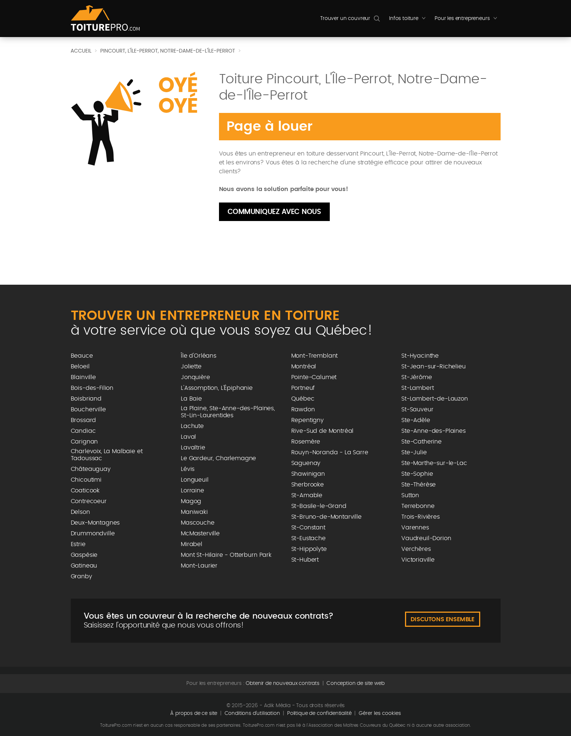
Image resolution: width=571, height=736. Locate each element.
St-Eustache (308, 538)
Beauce (82, 356)
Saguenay (306, 463)
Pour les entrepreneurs (467, 20)
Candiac (83, 431)
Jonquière (195, 377)
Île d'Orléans (198, 356)
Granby (81, 576)
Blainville (83, 377)
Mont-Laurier (199, 566)
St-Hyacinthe (420, 356)
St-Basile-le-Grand (318, 506)
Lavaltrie (193, 448)
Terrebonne (417, 506)
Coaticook (85, 491)
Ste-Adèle (415, 420)
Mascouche (198, 523)
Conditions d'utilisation (252, 713)
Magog (191, 501)
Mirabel (191, 544)
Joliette (191, 366)
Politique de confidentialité (319, 713)
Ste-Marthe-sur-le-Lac (434, 463)
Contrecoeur (89, 501)
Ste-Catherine (421, 442)
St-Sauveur (417, 409)
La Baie (191, 399)
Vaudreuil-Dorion (426, 538)
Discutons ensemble (443, 619)
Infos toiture (409, 20)
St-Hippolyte (309, 549)
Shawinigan (308, 474)
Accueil (81, 50)
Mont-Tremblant (314, 356)
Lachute (192, 426)
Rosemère (306, 442)
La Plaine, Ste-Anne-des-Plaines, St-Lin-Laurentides (228, 411)
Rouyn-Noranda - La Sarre (329, 452)
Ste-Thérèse (418, 485)
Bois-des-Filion (92, 388)
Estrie (78, 544)
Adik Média (277, 705)
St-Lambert (417, 388)
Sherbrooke (307, 485)
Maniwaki (194, 512)
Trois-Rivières (420, 517)
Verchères (416, 549)
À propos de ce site (193, 713)
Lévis (188, 469)
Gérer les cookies (380, 713)
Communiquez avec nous (274, 211)
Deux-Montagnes (95, 523)
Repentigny (307, 420)
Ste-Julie (414, 452)
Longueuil (195, 480)
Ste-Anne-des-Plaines (433, 431)
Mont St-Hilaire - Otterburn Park (226, 555)
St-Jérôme (416, 377)
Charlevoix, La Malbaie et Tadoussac (107, 454)
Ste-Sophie (417, 474)
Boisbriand (86, 399)
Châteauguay (91, 469)
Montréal (303, 366)
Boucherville (88, 409)
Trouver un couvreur (345, 18)
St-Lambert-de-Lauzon (434, 399)
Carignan (84, 442)
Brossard (83, 420)
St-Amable (307, 495)
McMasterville (200, 533)
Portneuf (303, 388)
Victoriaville (418, 560)
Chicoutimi (86, 480)
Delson (80, 512)
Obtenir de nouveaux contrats (282, 683)
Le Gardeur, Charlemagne (218, 458)
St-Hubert (305, 560)
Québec (303, 399)
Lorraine (192, 491)
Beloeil (80, 366)
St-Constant (308, 528)
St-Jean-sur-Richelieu (433, 366)
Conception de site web (355, 683)
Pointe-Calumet (314, 377)
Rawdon (303, 409)
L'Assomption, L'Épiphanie (217, 388)
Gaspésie (84, 555)
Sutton (410, 495)
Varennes (415, 528)
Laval (188, 437)
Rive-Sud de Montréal (322, 431)
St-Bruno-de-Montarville (326, 517)
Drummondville (93, 533)
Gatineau (84, 566)
